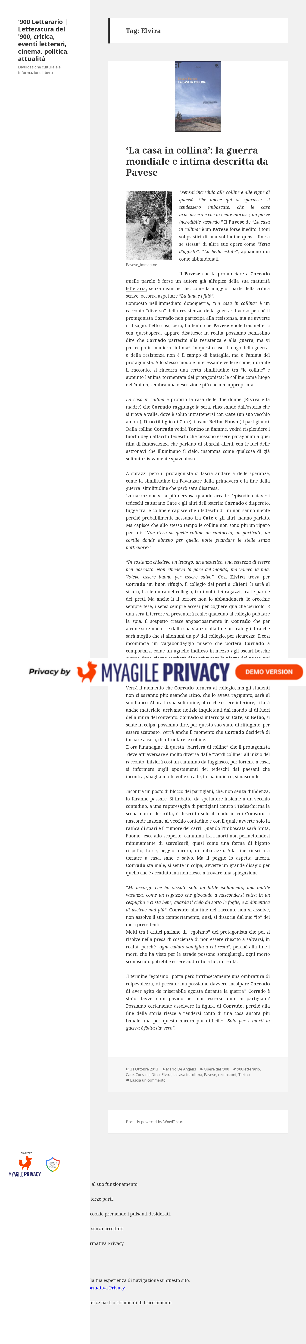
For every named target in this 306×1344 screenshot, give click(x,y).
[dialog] (153, 1299)
